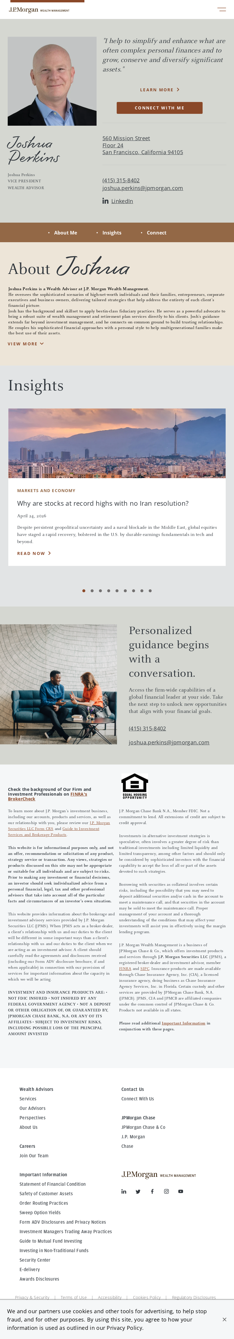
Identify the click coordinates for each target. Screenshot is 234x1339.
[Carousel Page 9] (150, 590)
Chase (127, 1146)
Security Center (35, 1260)
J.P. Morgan (133, 1136)
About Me (65, 232)
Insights (111, 232)
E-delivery (30, 1269)
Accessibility (109, 1297)
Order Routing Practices (44, 1203)
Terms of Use (74, 1297)
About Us (29, 1127)
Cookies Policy (147, 1297)
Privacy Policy (124, 1327)
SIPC (144, 969)
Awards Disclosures (40, 1279)
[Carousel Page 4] (108, 590)
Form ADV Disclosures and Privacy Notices (63, 1222)
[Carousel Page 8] (141, 590)
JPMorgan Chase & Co (143, 1127)
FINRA (125, 969)
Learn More (157, 89)
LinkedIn (117, 201)
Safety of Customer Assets (46, 1193)
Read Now (31, 553)
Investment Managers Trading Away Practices (66, 1231)
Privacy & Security (32, 1297)
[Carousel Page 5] (117, 590)
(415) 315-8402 (147, 728)
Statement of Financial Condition (53, 1184)
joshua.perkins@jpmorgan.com (142, 188)
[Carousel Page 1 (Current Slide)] (83, 590)
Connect (156, 232)
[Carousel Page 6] (125, 590)
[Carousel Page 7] (133, 590)
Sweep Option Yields (40, 1212)
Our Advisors (33, 1108)
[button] (224, 1319)
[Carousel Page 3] (100, 590)
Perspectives (33, 1117)
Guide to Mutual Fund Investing (51, 1241)
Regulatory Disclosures (194, 1297)
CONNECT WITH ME (160, 108)
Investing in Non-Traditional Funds (54, 1250)
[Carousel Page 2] (92, 590)
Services (28, 1099)
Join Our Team (34, 1155)
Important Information (183, 1024)
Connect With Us (137, 1099)
